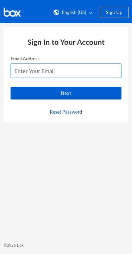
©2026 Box (14, 245)
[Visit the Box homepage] (12, 11)
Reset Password (66, 112)
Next (66, 93)
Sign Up (114, 12)
